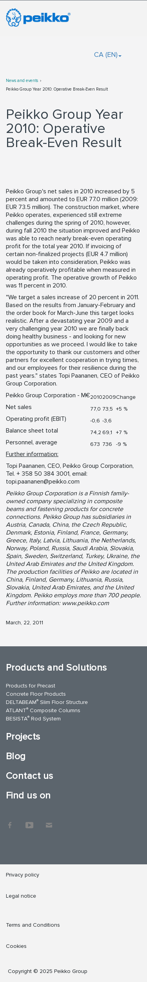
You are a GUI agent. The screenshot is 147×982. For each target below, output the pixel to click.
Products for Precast (30, 685)
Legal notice (21, 896)
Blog (16, 756)
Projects (23, 736)
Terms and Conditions (33, 925)
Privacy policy (22, 874)
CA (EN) (108, 54)
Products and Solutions (56, 667)
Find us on (28, 795)
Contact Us (49, 821)
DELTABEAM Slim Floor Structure (47, 702)
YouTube (29, 821)
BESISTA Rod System (33, 718)
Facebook (10, 821)
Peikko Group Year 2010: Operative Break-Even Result (57, 89)
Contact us (29, 776)
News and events (22, 80)
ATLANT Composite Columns (43, 710)
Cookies (16, 946)
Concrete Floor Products (36, 694)
